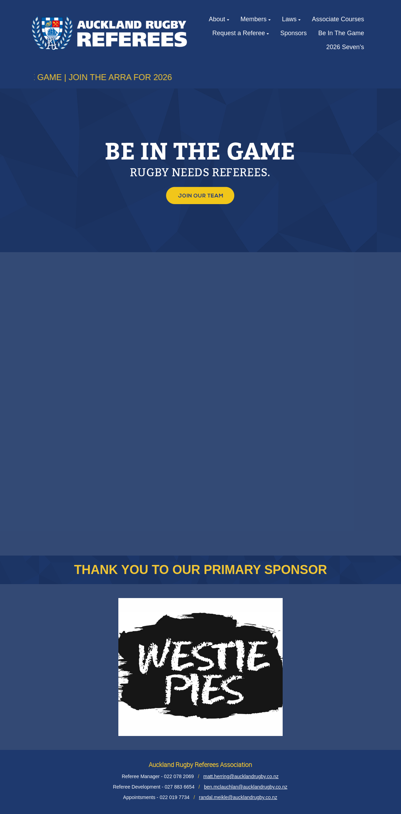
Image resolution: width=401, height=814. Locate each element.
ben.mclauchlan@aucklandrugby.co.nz (246, 787)
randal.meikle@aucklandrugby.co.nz (238, 797)
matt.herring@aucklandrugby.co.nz (240, 776)
